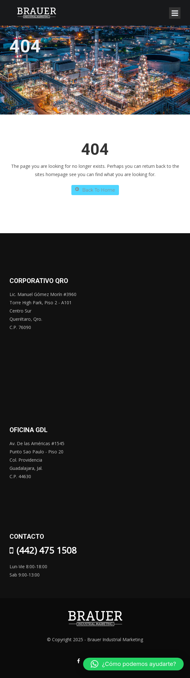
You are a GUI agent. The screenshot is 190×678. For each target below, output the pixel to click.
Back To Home (95, 190)
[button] (133, 664)
